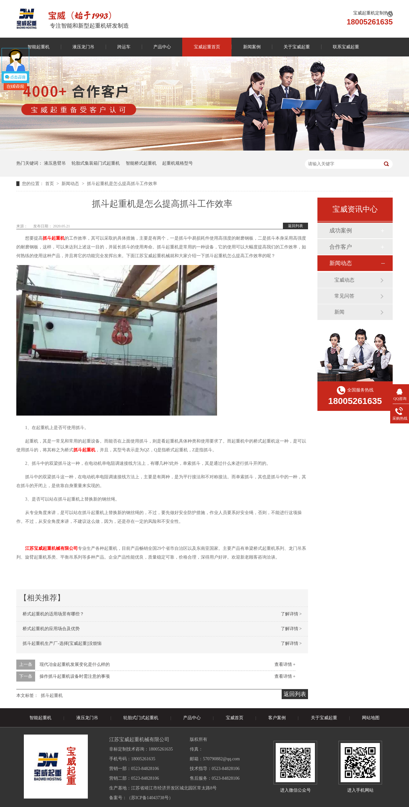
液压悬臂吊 (55, 163)
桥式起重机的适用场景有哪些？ (53, 614)
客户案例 (277, 717)
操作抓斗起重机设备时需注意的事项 (75, 676)
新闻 (339, 312)
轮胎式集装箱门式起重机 (96, 163)
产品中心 (162, 47)
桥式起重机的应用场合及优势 (51, 628)
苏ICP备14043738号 (150, 797)
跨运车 (123, 47)
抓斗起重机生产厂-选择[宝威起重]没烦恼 (62, 643)
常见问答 (344, 296)
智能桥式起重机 (141, 163)
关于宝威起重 (297, 47)
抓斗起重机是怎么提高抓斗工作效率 (122, 183)
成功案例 (340, 230)
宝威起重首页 (207, 47)
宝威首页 (234, 717)
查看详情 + (284, 664)
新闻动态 (70, 183)
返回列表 (295, 226)
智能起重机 (39, 47)
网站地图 (371, 717)
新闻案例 (252, 47)
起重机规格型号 (177, 163)
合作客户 (340, 247)
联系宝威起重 (346, 47)
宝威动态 (344, 280)
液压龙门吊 (83, 47)
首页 (50, 183)
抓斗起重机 (52, 695)
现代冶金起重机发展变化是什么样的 (75, 664)
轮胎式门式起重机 (140, 717)
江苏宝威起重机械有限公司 (51, 548)
